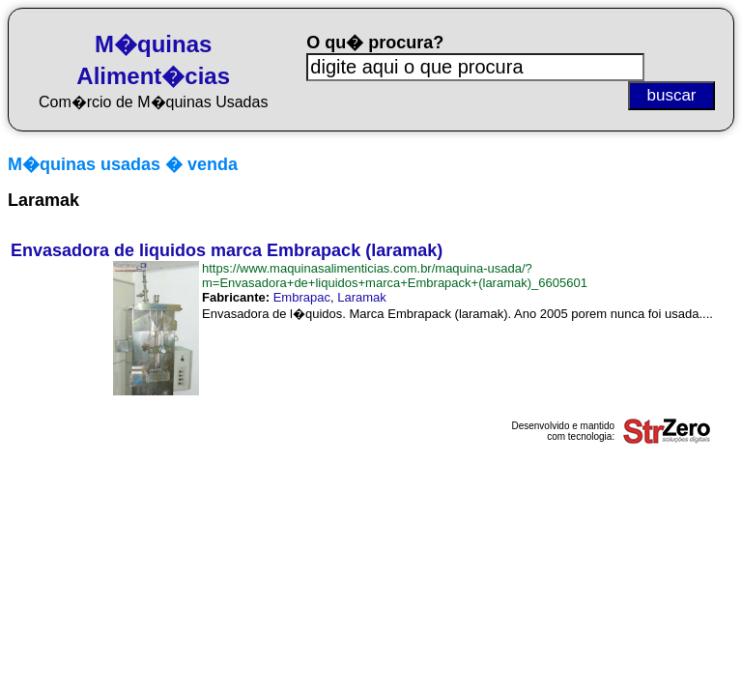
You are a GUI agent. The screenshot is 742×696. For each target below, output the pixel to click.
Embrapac (301, 297)
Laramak (361, 297)
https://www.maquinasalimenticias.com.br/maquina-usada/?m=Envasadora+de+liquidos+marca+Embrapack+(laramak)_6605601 (394, 275)
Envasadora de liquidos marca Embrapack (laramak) (226, 250)
